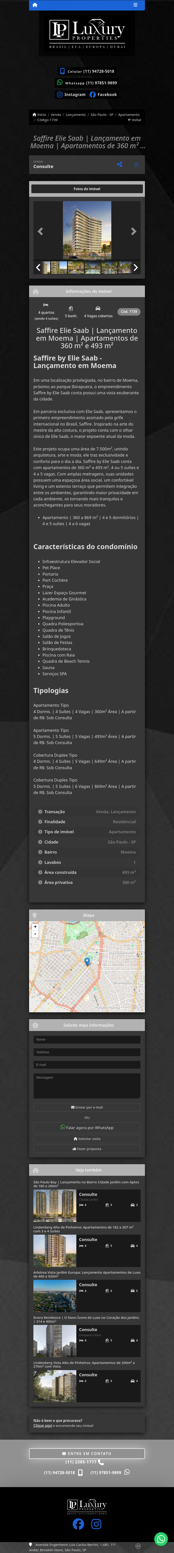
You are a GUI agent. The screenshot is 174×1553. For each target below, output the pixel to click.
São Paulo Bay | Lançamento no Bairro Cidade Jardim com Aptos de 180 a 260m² (86, 1184)
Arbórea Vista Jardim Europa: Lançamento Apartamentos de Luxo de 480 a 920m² (87, 1274)
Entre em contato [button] (87, 1453)
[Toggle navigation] (135, 5)
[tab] (48, 188)
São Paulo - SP (102, 114)
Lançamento (76, 114)
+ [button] (35, 927)
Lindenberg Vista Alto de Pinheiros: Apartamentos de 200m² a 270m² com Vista (84, 1364)
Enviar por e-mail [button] (87, 1107)
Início (39, 114)
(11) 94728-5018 (98, 71)
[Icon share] (71, 94)
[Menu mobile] (34, 5)
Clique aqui (42, 1425)
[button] (41, 231)
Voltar (135, 119)
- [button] (35, 934)
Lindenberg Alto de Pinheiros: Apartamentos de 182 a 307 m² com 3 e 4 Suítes (83, 1229)
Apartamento (129, 114)
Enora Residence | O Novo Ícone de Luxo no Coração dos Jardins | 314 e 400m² (86, 1319)
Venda (56, 114)
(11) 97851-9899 (101, 83)
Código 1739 (47, 119)
